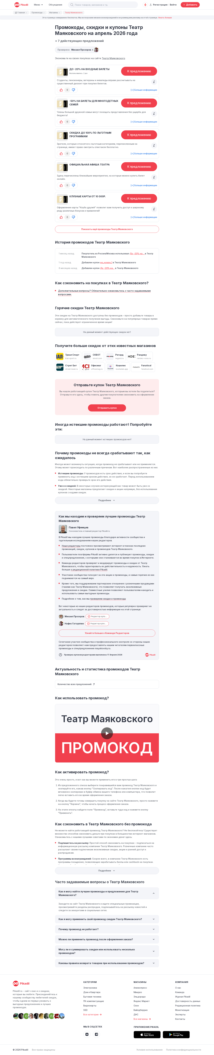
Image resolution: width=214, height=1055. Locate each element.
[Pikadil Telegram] (96, 1034)
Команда (179, 992)
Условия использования (149, 1049)
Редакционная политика (187, 1005)
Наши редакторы (71, 546)
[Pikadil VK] (87, 1034)
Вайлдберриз (141, 1010)
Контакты (180, 1019)
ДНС (136, 1014)
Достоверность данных (187, 1001)
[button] (72, 5)
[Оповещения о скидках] (145, 4)
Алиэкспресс (140, 987)
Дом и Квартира (91, 992)
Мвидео (138, 992)
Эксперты (180, 1014)
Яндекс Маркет (142, 1001)
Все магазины (143, 1019)
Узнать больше (165, 18)
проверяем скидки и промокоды (108, 598)
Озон (136, 1005)
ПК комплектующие (93, 1001)
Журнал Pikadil (182, 996)
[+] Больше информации (144, 90)
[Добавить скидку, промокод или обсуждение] (190, 4)
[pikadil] (21, 4)
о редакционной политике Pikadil (89, 569)
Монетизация (182, 1010)
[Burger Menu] (38, 4)
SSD (85, 1010)
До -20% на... (137, 253)
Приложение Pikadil (146, 1027)
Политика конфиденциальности (183, 1049)
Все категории (92, 1014)
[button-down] (73, 90)
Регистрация (158, 4)
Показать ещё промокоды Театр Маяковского (107, 229)
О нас (178, 987)
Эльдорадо (140, 996)
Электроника (90, 987)
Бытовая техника (92, 996)
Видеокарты (89, 1005)
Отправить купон (107, 408)
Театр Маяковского (113, 58)
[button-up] (61, 90)
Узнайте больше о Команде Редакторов (107, 633)
